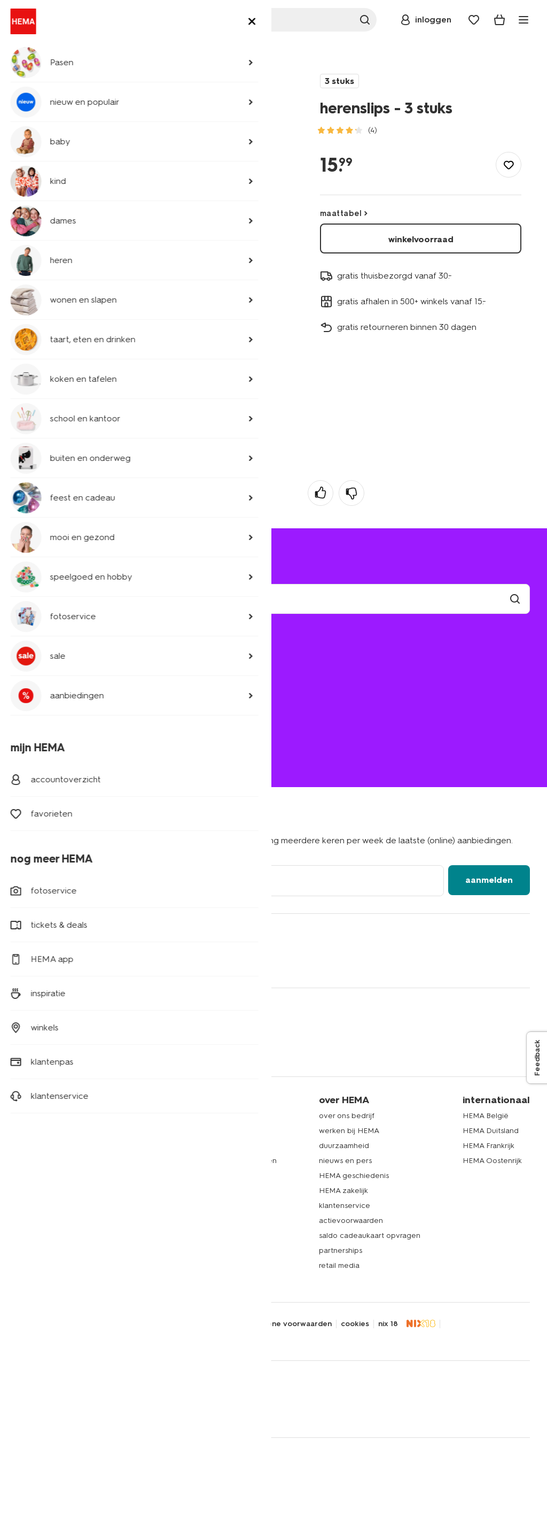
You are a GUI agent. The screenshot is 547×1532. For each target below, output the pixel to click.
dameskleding (41, 1115)
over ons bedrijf (346, 1115)
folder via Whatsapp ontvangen (221, 1160)
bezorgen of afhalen (64, 670)
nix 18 (388, 1324)
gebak (28, 1235)
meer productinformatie (85, 192)
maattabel (341, 213)
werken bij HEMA (349, 1130)
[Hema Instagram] (89, 961)
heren (56, 55)
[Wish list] (474, 20)
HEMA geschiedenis (354, 1175)
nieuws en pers (345, 1160)
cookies (355, 1324)
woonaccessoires (47, 1175)
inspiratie (181, 1265)
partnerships (340, 1250)
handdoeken (39, 1190)
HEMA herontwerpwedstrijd (214, 1190)
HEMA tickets (189, 1235)
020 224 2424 (43, 732)
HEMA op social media (205, 1175)
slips (133, 55)
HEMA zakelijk (343, 1190)
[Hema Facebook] (25, 961)
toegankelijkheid (206, 1324)
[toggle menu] (523, 20)
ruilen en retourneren (65, 685)
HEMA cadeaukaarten (204, 1220)
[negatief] (351, 493)
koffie (26, 1250)
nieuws (178, 1280)
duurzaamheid (344, 1145)
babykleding (39, 1145)
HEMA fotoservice (198, 1205)
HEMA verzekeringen (203, 1250)
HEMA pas (184, 1130)
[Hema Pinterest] (132, 961)
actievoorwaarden (351, 1220)
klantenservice (344, 1205)
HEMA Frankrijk (488, 1145)
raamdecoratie (42, 1205)
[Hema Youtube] (175, 961)
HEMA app (185, 1115)
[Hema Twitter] (47, 961)
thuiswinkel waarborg (55, 1338)
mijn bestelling (51, 655)
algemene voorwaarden (288, 1324)
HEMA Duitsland (491, 1130)
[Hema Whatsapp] (68, 961)
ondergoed (96, 55)
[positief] (320, 493)
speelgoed (36, 1220)
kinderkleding (41, 1130)
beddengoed (41, 1160)
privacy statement (50, 1324)
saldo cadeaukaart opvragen (369, 1235)
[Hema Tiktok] (153, 961)
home (27, 55)
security (152, 1324)
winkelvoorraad (421, 239)
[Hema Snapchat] (111, 961)
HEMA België (486, 1115)
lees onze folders (197, 1145)
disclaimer (110, 1324)
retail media (339, 1265)
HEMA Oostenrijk (492, 1160)
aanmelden (489, 880)
